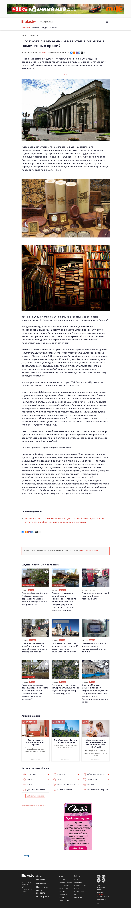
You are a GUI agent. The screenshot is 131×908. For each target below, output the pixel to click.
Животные (89, 779)
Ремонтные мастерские (95, 789)
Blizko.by (100, 894)
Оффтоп (77, 894)
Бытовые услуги (62, 789)
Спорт (61, 897)
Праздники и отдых (63, 784)
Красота (58, 774)
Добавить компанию (35, 795)
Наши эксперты (41, 891)
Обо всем (78, 897)
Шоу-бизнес (79, 891)
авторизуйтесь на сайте (89, 550)
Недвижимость (31, 663)
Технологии (64, 900)
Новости (26, 28)
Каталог (35, 28)
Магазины (89, 784)
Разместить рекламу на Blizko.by (34, 805)
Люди (61, 876)
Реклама (40, 879)
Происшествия (91, 572)
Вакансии (41, 883)
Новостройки (43, 896)
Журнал (54, 28)
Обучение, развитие (94, 774)
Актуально (59, 572)
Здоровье (29, 774)
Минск (28, 572)
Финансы (63, 894)
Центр (24, 35)
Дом (57, 779)
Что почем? (64, 885)
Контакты (25, 894)
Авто (27, 784)
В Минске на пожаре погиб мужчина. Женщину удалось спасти (95, 596)
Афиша (28, 622)
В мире (77, 888)
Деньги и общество (33, 789)
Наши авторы (43, 887)
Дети (27, 779)
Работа (77, 876)
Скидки (44, 28)
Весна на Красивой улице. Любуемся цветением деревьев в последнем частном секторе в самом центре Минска (35, 598)
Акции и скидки (31, 715)
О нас (39, 876)
